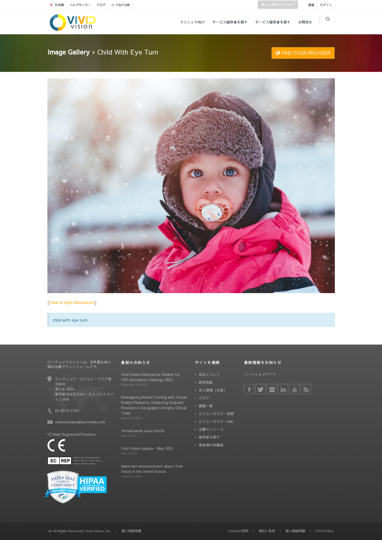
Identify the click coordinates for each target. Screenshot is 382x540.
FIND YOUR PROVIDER (303, 53)
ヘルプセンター (80, 5)
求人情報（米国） (213, 390)
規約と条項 (267, 531)
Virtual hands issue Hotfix (143, 430)
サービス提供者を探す (232, 21)
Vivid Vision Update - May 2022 (147, 448)
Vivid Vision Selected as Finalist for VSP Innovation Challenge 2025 (150, 377)
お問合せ (307, 21)
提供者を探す (209, 437)
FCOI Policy (324, 531)
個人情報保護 (295, 531)
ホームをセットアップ (277, 4)
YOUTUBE (120, 5)
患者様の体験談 (211, 444)
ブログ (101, 5)
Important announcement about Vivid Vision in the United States (152, 469)
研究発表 (206, 382)
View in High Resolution (72, 302)
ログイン (326, 5)
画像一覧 (206, 405)
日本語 (56, 5)
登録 (311, 5)
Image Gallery (68, 51)
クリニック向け (194, 21)
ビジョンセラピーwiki (216, 421)
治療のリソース (211, 429)
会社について (209, 374)
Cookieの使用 (238, 531)
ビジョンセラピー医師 (216, 413)
